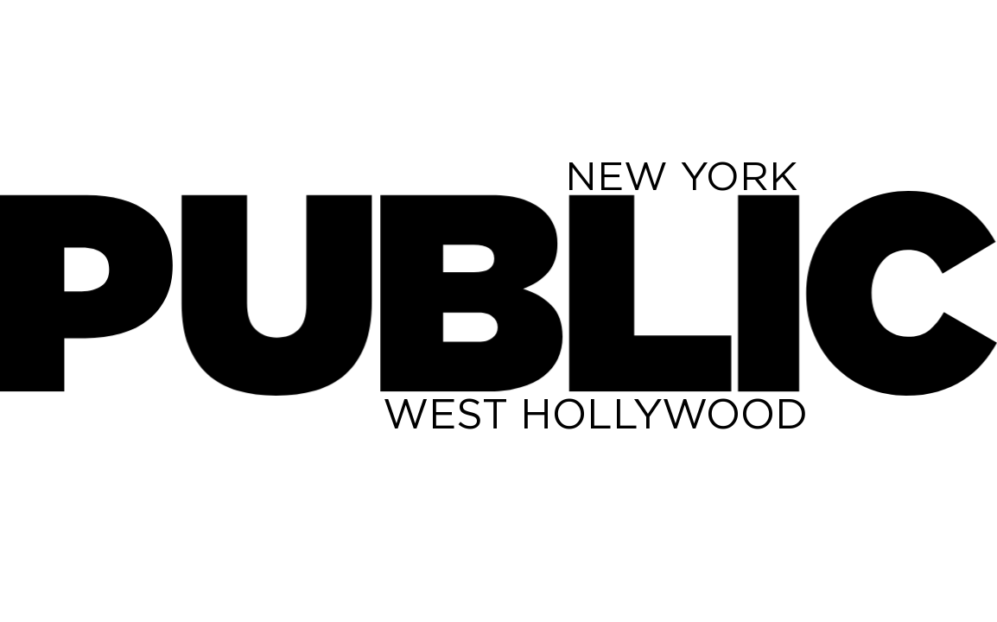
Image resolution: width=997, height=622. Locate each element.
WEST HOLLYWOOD (595, 412)
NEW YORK (681, 175)
